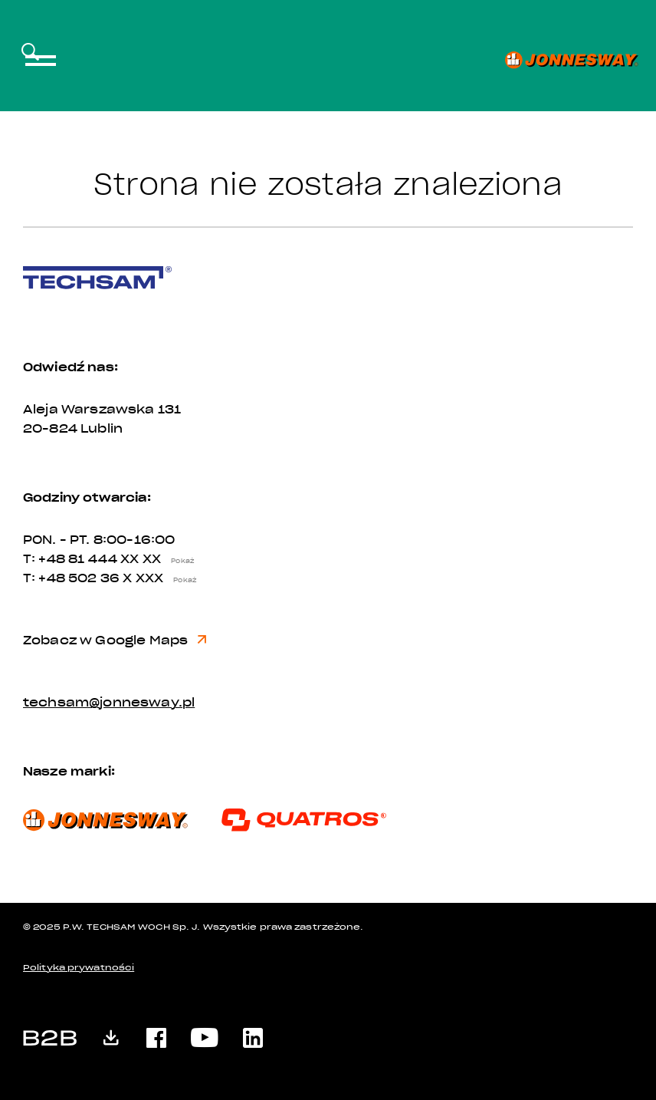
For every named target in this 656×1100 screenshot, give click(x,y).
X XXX (163, 578)
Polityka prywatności (78, 968)
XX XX (160, 559)
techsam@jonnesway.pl (109, 703)
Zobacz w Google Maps (114, 640)
